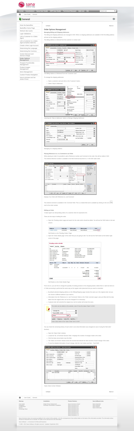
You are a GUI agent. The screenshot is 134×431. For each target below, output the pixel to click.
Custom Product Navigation (29, 75)
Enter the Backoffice (26, 25)
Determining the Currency (28, 51)
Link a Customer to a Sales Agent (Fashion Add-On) (28, 41)
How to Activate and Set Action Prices (27, 78)
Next (110, 25)
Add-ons (81, 11)
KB (87, 11)
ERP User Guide (55, 11)
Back (48, 25)
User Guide (27, 14)
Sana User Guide (42, 11)
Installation (30, 11)
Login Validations (25, 34)
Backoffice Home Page (27, 28)
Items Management (26, 72)
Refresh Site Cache (26, 31)
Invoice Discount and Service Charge (27, 54)
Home (21, 11)
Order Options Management (25, 59)
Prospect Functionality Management (27, 63)
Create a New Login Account (29, 45)
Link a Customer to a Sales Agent (28, 37)
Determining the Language (28, 48)
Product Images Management (25, 68)
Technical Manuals (69, 11)
